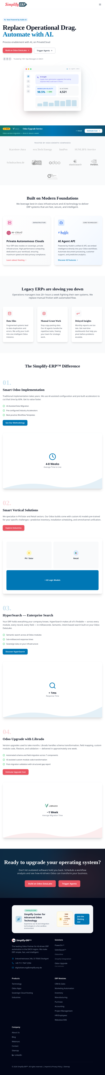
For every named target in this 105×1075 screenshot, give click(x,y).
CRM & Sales (60, 984)
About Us (16, 1032)
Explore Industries (14, 528)
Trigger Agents (44, 50)
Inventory (59, 993)
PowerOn (59, 945)
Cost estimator (59, 966)
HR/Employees (61, 1015)
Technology (17, 984)
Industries (16, 997)
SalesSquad (60, 950)
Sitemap (15, 1050)
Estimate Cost (93, 131)
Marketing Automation (64, 988)
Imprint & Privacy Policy (53, 1067)
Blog (14, 1037)
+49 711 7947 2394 (23, 963)
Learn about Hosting (16, 260)
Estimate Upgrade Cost (16, 772)
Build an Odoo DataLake (17, 50)
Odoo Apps (16, 988)
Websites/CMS (61, 1020)
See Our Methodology (15, 423)
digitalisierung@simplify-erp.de (28, 967)
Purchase (59, 1002)
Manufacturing (61, 997)
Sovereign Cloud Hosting (22, 993)
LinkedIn (17, 1055)
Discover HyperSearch (15, 651)
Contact (15, 1046)
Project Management (63, 1011)
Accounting (59, 1006)
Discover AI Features (68, 260)
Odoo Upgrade (61, 963)
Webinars (16, 1041)
